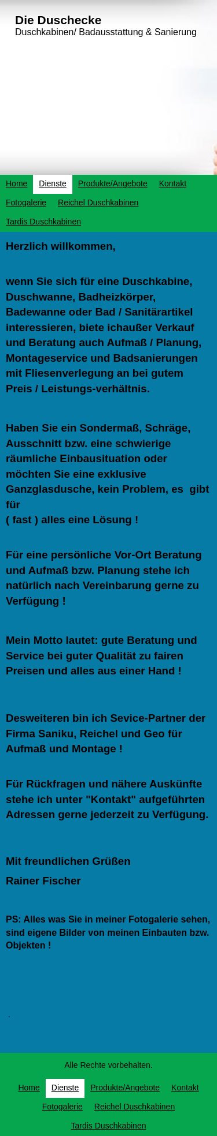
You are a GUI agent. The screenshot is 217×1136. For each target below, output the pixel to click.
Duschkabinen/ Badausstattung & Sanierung (106, 32)
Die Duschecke (58, 20)
